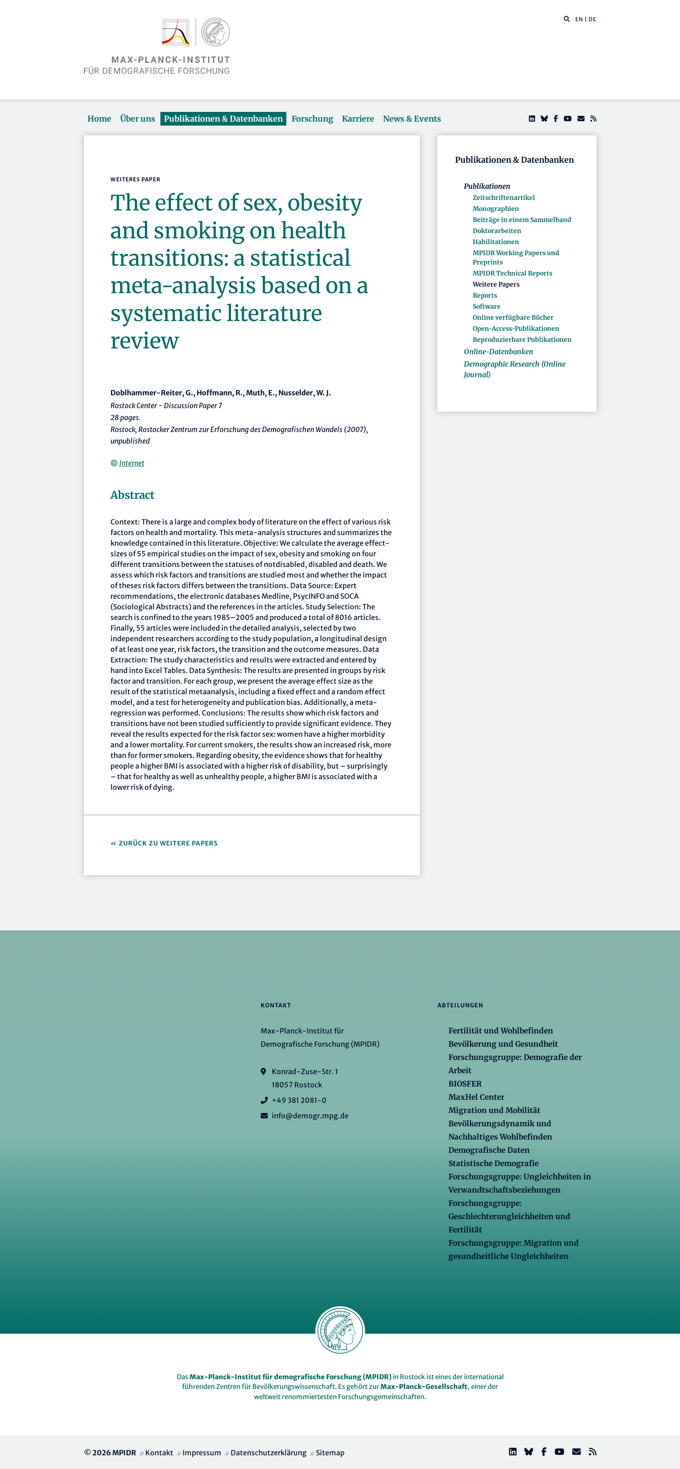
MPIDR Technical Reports (512, 273)
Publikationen (487, 186)
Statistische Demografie (493, 1163)
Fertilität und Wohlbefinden (500, 1031)
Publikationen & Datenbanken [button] (223, 119)
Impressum (201, 1452)
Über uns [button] (137, 119)
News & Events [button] (412, 119)
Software (487, 306)
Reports (485, 295)
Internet (131, 463)
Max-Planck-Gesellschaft (423, 1386)
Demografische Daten (489, 1150)
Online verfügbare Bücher (513, 317)
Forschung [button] (312, 119)
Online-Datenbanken (498, 351)
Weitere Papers (496, 284)
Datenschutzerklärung (269, 1452)
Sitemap (330, 1452)
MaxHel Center (476, 1097)
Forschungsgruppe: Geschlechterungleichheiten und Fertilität (509, 1216)
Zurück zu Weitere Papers (168, 843)
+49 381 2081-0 (299, 1100)
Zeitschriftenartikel (504, 198)
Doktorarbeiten (497, 231)
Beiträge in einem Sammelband (522, 220)
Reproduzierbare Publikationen (522, 340)
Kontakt (159, 1452)
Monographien (496, 209)
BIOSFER (465, 1084)
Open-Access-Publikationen (516, 329)
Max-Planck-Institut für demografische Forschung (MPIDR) (290, 1377)
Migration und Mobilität (494, 1110)
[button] (567, 18)
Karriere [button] (358, 119)
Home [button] (99, 119)
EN (579, 19)
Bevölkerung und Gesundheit (503, 1044)
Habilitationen (496, 242)
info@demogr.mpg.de (310, 1115)
